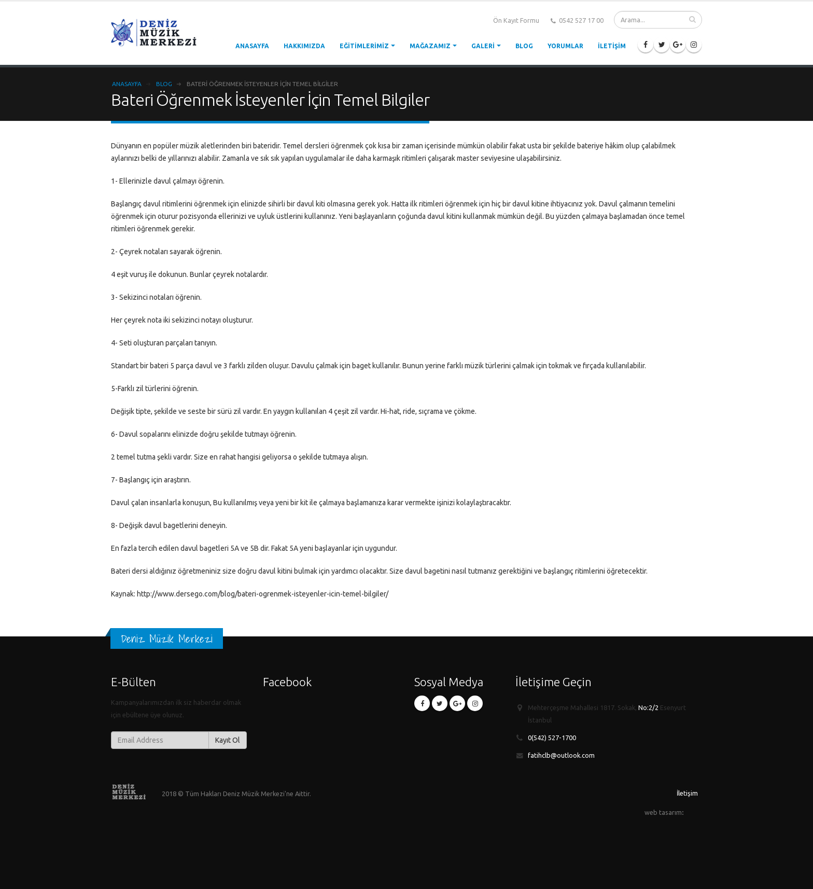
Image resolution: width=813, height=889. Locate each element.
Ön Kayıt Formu (516, 20)
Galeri (483, 46)
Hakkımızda (304, 46)
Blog (524, 46)
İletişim (612, 46)
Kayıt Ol (227, 740)
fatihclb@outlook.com (561, 755)
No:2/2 (648, 707)
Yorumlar (565, 46)
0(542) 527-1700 (552, 737)
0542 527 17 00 (577, 21)
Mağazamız (430, 46)
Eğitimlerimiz (364, 46)
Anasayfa (252, 46)
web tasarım (663, 812)
